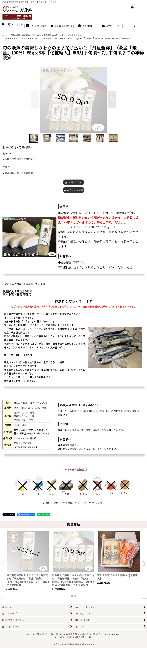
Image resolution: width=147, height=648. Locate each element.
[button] (134, 26)
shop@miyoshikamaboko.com (77, 644)
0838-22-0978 (66, 637)
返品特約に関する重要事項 (17, 173)
